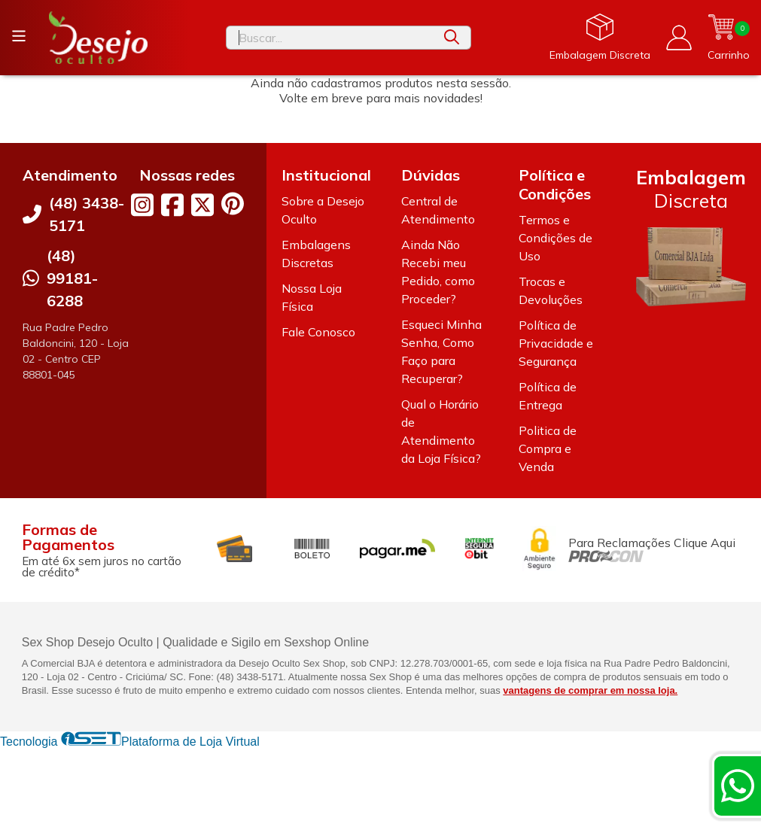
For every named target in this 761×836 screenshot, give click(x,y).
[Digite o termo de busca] (329, 37)
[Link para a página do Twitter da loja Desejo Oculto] (202, 204)
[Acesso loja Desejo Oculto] (679, 37)
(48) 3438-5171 (86, 214)
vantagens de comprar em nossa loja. (590, 690)
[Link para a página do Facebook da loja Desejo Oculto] (172, 204)
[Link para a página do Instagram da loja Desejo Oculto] (142, 204)
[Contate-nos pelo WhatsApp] (737, 785)
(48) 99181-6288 (72, 278)
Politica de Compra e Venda (548, 448)
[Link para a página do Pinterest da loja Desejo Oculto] (232, 203)
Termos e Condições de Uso (555, 237)
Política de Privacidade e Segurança (556, 343)
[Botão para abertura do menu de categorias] (18, 36)
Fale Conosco (318, 331)
